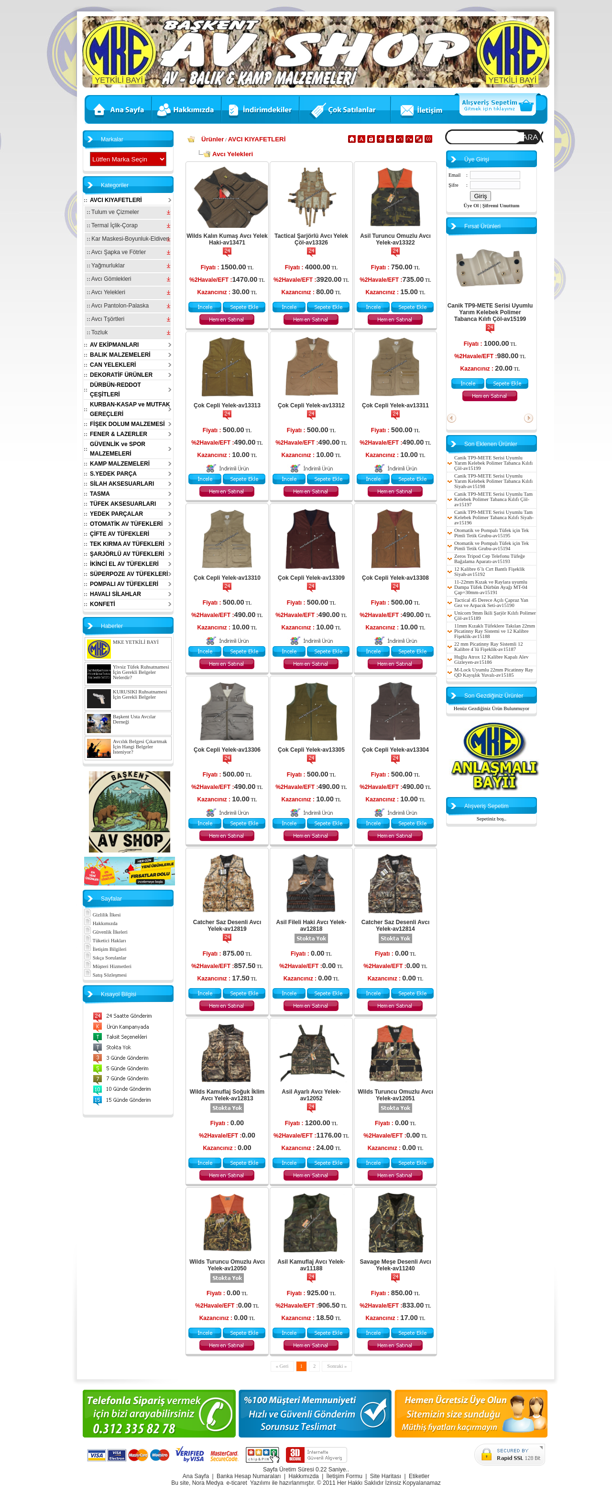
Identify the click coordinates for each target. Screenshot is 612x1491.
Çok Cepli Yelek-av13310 (227, 578)
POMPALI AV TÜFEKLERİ (124, 584)
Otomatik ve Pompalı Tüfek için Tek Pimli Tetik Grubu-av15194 (491, 546)
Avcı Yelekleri (106, 292)
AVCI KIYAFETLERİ (116, 200)
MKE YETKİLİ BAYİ (136, 642)
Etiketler (419, 1476)
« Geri (282, 1366)
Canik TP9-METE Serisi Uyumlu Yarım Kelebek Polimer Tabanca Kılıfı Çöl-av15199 (490, 312)
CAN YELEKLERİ (113, 365)
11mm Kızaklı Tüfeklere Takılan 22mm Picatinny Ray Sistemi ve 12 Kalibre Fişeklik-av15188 (494, 631)
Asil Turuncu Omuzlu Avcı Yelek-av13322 (395, 239)
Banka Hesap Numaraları (249, 1476)
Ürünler (212, 139)
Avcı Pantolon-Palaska (118, 305)
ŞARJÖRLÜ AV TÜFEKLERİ (127, 554)
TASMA (100, 493)
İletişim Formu (344, 1476)
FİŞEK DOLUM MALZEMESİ (127, 424)
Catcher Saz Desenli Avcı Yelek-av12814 (395, 925)
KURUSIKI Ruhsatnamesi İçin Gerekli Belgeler (140, 694)
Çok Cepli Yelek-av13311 (395, 405)
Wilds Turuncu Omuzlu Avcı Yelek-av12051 (395, 1095)
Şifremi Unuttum (501, 205)
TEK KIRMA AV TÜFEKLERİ (127, 544)
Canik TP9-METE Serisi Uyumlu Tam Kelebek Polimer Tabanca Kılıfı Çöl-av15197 (493, 499)
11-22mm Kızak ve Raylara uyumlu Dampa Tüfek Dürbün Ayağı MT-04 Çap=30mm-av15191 (490, 587)
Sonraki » (337, 1366)
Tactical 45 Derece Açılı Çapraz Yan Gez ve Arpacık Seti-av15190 (491, 602)
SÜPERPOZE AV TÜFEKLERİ (129, 574)
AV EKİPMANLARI (114, 344)
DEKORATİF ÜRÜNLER (121, 375)
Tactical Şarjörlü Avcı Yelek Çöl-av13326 (311, 239)
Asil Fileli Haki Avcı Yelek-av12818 (311, 925)
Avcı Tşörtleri (105, 319)
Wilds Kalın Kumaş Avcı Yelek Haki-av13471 (227, 239)
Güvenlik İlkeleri (106, 932)
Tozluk (97, 332)
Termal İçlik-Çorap (112, 225)
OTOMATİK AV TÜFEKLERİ (126, 524)
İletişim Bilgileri (105, 949)
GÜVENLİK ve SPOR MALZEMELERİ (117, 449)
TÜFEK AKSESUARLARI (123, 504)
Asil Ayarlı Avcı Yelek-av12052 (311, 1095)
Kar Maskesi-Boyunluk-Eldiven (128, 238)
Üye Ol (471, 205)
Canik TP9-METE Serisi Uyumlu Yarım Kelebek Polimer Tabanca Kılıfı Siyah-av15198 (493, 481)
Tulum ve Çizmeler (113, 212)
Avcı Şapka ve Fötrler (116, 252)
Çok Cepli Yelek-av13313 (227, 405)
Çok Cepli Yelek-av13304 (395, 749)
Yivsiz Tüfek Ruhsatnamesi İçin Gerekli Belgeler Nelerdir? (141, 672)
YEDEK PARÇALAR (116, 514)
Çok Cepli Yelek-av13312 (311, 405)
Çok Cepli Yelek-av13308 (395, 578)
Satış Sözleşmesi (105, 975)
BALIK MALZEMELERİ (120, 354)
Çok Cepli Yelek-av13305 (311, 749)
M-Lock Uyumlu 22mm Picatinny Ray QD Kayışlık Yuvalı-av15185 (493, 672)
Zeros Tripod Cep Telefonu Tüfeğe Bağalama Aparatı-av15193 (489, 559)
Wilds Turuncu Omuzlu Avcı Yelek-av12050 (226, 1265)
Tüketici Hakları (105, 940)
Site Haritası (385, 1476)
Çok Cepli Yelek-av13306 (227, 749)
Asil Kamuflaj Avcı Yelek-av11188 (311, 1265)
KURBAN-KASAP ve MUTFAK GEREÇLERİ (130, 409)
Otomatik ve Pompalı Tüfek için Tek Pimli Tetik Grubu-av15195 (491, 533)
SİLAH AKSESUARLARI (122, 483)
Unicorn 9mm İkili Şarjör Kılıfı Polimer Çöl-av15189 (495, 615)
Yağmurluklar (106, 265)
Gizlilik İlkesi (102, 914)
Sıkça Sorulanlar (105, 957)
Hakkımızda (101, 923)
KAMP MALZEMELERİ (120, 463)
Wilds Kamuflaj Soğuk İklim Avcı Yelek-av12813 (227, 1095)
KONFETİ (102, 604)
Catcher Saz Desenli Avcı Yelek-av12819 (227, 925)
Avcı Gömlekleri (109, 279)
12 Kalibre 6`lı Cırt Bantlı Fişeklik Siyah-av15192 (489, 571)
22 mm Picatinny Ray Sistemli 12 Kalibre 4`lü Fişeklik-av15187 (488, 646)
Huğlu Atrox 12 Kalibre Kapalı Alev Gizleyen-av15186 (491, 659)
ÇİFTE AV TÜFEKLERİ (119, 534)
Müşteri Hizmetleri (107, 966)
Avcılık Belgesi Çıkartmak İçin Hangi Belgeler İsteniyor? (140, 747)
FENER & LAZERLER (118, 434)
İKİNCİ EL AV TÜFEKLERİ (124, 564)
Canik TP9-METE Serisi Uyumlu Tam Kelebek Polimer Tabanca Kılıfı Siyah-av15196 (494, 517)
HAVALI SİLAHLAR (115, 594)
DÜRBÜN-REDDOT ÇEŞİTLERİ (115, 390)
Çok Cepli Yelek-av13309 (311, 578)
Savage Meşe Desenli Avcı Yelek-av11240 (395, 1265)
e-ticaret (236, 1483)
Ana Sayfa (196, 1476)
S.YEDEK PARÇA (113, 473)
